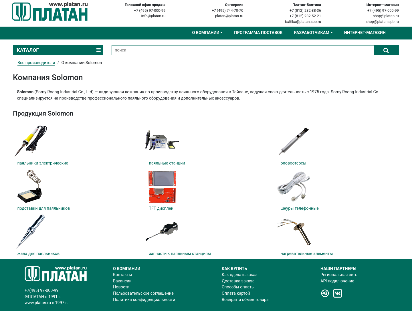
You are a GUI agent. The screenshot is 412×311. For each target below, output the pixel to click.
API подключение (337, 281)
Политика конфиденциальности (144, 299)
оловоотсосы (293, 163)
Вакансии (122, 281)
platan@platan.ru (229, 16)
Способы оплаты (238, 287)
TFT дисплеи (161, 208)
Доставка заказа (238, 281)
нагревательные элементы (306, 253)
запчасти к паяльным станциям (180, 253)
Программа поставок (258, 32)
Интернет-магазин (365, 32)
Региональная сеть (338, 274)
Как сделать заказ (240, 274)
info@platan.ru (153, 16)
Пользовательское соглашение (143, 293)
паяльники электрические (42, 163)
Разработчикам (311, 32)
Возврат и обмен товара (245, 299)
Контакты (122, 274)
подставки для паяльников (43, 208)
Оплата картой (236, 293)
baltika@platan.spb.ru (303, 21)
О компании (205, 32)
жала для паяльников (38, 253)
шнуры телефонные (299, 208)
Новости (121, 287)
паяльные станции (167, 163)
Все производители (36, 62)
